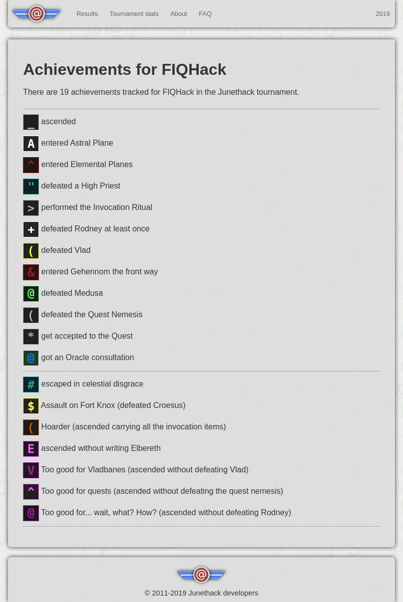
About (178, 13)
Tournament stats (134, 13)
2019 (383, 13)
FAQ (205, 13)
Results (87, 13)
